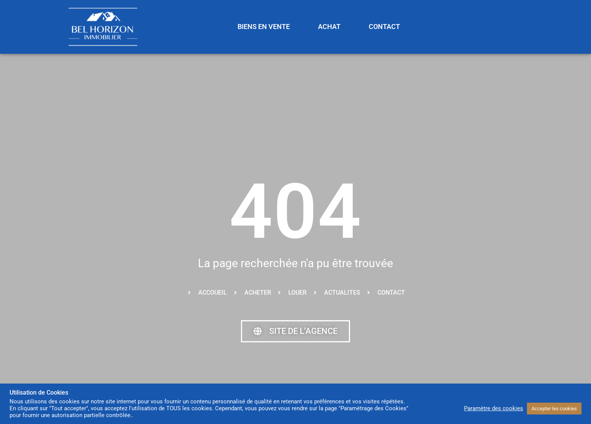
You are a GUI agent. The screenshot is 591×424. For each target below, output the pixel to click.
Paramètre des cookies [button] (493, 408)
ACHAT (329, 27)
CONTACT (384, 27)
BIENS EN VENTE (264, 27)
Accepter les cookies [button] (554, 408)
